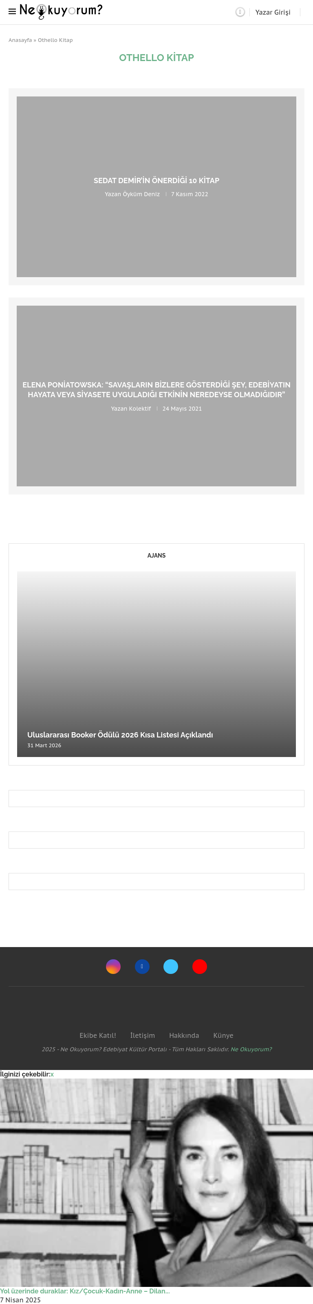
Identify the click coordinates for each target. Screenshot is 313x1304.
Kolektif (140, 408)
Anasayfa (20, 40)
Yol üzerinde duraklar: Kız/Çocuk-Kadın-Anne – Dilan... (85, 1291)
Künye (223, 1035)
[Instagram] (113, 966)
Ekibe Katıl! (97, 1035)
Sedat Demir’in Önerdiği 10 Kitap (156, 180)
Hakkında (184, 1035)
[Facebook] (142, 966)
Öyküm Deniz (141, 194)
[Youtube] (199, 966)
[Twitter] (170, 966)
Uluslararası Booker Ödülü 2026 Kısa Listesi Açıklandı (120, 735)
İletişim (142, 1035)
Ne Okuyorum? (251, 1049)
